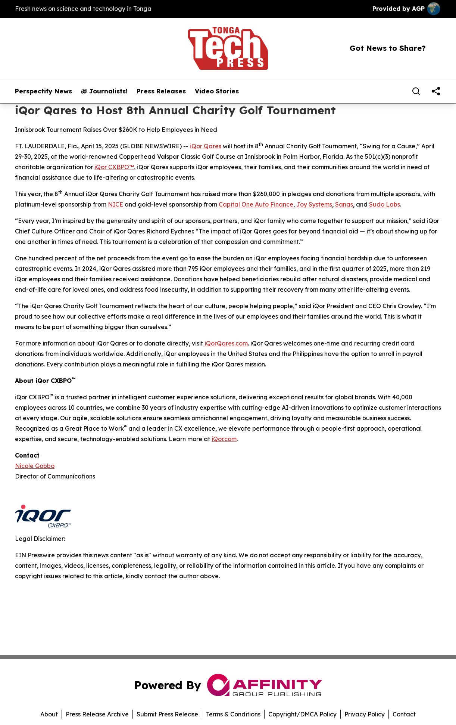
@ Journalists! (104, 91)
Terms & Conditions (233, 714)
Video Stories (217, 91)
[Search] (416, 91)
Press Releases (161, 91)
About (49, 714)
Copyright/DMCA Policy (302, 714)
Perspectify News (43, 91)
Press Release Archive (97, 714)
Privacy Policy (364, 714)
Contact (404, 714)
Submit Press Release (167, 714)
